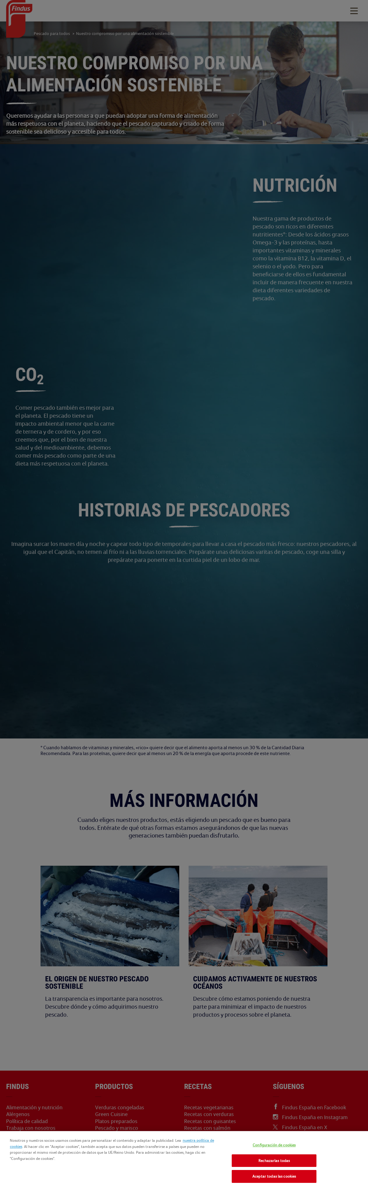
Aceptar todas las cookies (274, 1176)
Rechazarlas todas (274, 1160)
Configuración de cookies (274, 1145)
